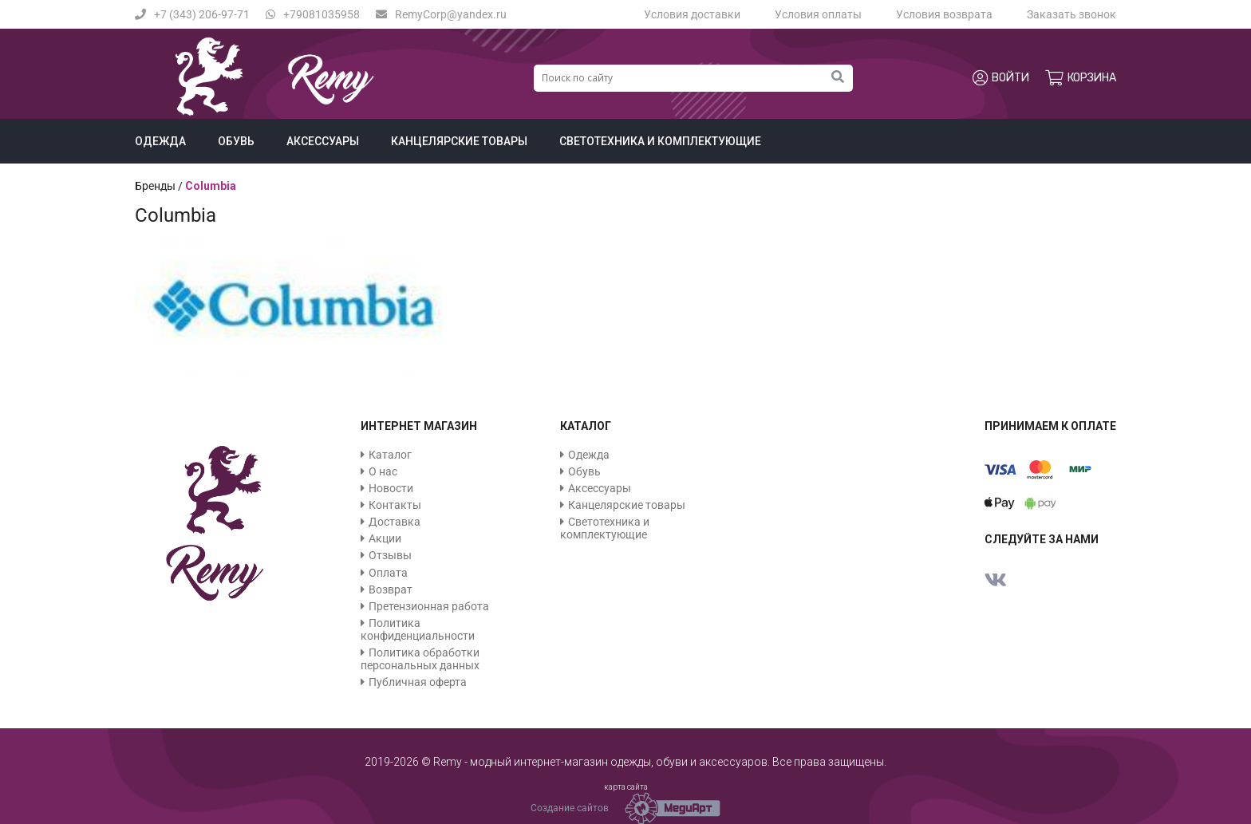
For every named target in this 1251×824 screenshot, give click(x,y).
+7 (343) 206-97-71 (192, 14)
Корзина (1080, 78)
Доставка (394, 521)
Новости (391, 488)
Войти (1001, 78)
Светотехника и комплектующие (660, 141)
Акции (385, 538)
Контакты (395, 505)
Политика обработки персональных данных (420, 659)
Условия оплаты (818, 14)
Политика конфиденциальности (418, 629)
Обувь (236, 141)
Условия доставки (692, 14)
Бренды (155, 185)
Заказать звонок (1071, 14)
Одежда (160, 141)
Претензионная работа (429, 606)
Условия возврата (944, 14)
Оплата (388, 572)
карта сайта (626, 787)
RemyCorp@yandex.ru (441, 14)
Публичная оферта (418, 682)
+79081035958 (313, 14)
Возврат (390, 589)
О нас (383, 471)
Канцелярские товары (459, 141)
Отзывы (390, 555)
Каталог (390, 454)
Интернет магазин (419, 426)
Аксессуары (322, 141)
